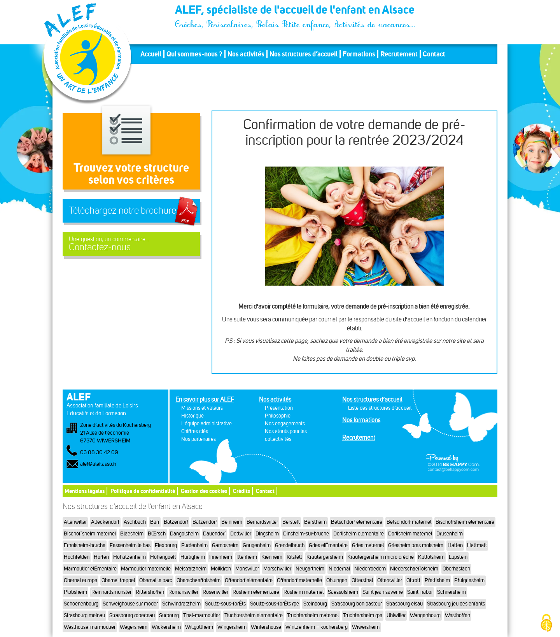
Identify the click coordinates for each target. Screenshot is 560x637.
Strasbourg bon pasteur (356, 603)
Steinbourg (315, 603)
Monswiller (247, 568)
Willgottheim (199, 627)
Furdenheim (194, 545)
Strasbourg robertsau (132, 615)
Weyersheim (133, 627)
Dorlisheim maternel (410, 533)
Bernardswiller (262, 522)
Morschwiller (277, 568)
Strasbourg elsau (404, 603)
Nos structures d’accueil (304, 54)
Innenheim (220, 557)
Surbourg (169, 615)
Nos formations (361, 420)
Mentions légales (85, 491)
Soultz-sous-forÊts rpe (274, 603)
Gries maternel (368, 545)
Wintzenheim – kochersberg (316, 627)
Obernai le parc (155, 580)
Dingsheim (267, 533)
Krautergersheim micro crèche (380, 557)
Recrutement (399, 54)
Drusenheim (449, 533)
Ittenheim (246, 557)
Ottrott (413, 580)
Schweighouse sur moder (130, 603)
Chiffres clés (194, 431)
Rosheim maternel (304, 592)
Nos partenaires (198, 439)
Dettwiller (240, 533)
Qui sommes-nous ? (194, 54)
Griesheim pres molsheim (415, 545)
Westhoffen (457, 615)
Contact (434, 54)
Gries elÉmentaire (328, 545)
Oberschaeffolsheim (198, 580)
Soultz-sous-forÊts (225, 603)
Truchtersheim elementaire (253, 615)
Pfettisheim (437, 580)
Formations (359, 54)
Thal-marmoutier (201, 615)
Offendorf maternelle (299, 580)
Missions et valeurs (202, 408)
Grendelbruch (289, 545)
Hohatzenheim (129, 557)
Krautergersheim (324, 557)
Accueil (150, 54)
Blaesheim (132, 533)
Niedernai (339, 568)
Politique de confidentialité (142, 491)
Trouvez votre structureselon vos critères (131, 173)
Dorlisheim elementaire (358, 533)
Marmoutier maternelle (146, 568)
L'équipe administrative (206, 423)
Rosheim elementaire (256, 592)
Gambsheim (225, 545)
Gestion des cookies (204, 491)
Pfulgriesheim (469, 580)
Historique (192, 415)
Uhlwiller (396, 615)
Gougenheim (257, 545)
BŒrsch (157, 533)
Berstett (291, 522)
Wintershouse (266, 627)
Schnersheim (451, 592)
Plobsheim (75, 592)
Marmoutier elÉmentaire (90, 568)
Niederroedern (370, 568)
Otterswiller (389, 580)
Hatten (455, 545)
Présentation (279, 408)
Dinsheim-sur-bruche (306, 533)
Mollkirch (221, 568)
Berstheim (315, 522)
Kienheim (271, 557)
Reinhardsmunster (111, 592)
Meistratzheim (190, 568)
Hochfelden (76, 557)
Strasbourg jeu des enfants (456, 603)
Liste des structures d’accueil (379, 408)
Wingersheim (232, 627)
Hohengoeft (163, 557)
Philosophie (277, 415)
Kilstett (294, 557)
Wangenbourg (425, 615)
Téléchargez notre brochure (122, 210)
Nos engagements (285, 423)
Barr (154, 522)
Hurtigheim (192, 557)
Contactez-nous (131, 244)
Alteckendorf (105, 522)
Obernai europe (80, 580)
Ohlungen (336, 580)
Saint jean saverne (382, 592)
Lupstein (458, 557)
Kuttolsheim (431, 557)
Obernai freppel (118, 580)
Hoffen (101, 557)
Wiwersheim (366, 627)
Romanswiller (183, 592)
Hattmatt (477, 545)
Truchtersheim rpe (362, 615)
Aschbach (135, 522)
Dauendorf (214, 533)
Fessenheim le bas (130, 545)
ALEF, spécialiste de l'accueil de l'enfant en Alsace (295, 10)
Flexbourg (166, 545)
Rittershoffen (150, 592)
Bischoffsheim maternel (90, 533)
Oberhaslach (456, 568)
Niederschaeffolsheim (414, 568)
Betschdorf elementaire (356, 522)
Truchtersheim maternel (313, 615)
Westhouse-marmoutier (90, 627)
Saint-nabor (420, 592)
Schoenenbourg (81, 603)
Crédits (241, 491)
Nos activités (246, 54)
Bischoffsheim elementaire (465, 522)
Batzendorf (176, 522)
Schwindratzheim (181, 603)
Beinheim (231, 522)
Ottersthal (362, 580)
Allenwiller (75, 522)
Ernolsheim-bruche (84, 545)
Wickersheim (166, 627)
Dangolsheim (184, 533)
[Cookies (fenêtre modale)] (546, 623)
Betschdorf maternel (409, 522)
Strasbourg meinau (84, 615)
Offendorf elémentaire (249, 580)
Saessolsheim (343, 592)
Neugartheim (310, 568)
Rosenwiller (215, 592)
